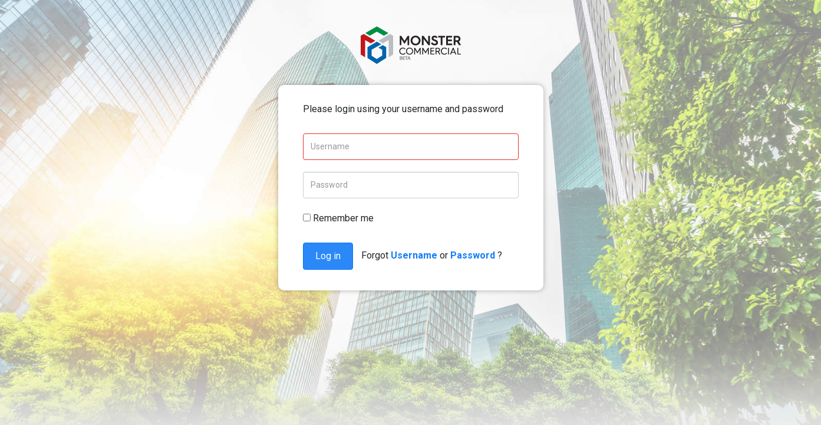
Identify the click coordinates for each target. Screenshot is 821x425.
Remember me (338, 218)
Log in (328, 255)
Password (472, 255)
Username (414, 255)
